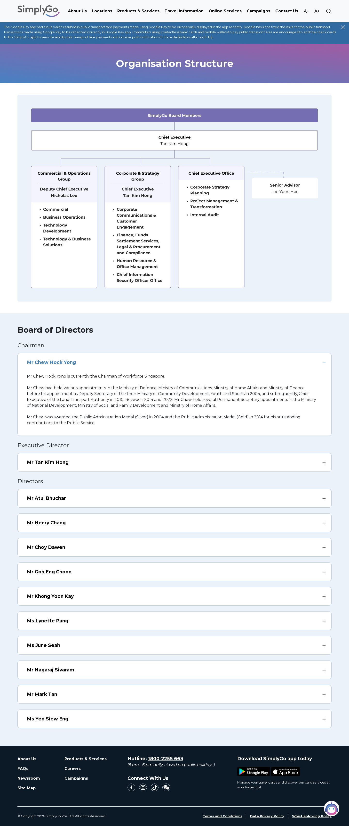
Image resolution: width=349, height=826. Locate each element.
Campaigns (258, 11)
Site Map (26, 788)
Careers (72, 768)
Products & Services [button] (138, 11)
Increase (317, 11)
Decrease (306, 11)
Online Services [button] (225, 11)
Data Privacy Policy (267, 816)
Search (329, 11)
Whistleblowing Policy (312, 816)
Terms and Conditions (222, 816)
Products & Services (85, 759)
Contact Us (286, 11)
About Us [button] (77, 11)
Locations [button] (102, 11)
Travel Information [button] (184, 11)
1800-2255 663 (165, 758)
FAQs (22, 768)
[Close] (343, 27)
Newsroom (28, 778)
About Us (26, 759)
